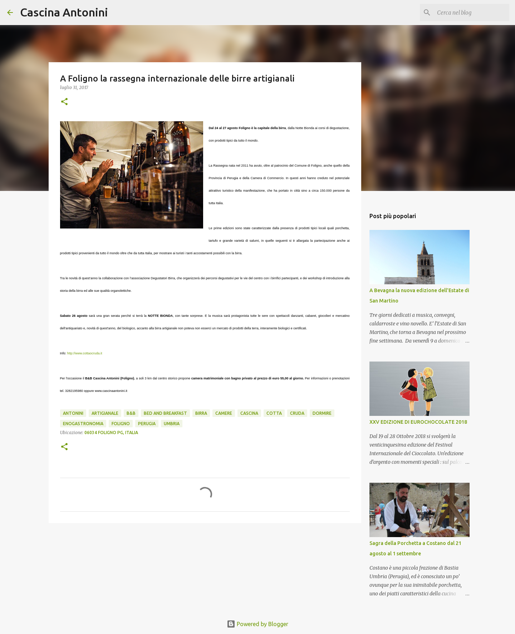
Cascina (249, 413)
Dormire (322, 413)
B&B (131, 413)
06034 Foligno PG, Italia (111, 432)
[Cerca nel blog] (471, 12)
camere (223, 413)
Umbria (172, 423)
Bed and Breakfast (165, 413)
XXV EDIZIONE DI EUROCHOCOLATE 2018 (418, 422)
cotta (274, 413)
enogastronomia (83, 423)
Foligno (121, 423)
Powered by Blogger (257, 624)
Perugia (147, 423)
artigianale (105, 413)
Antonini (73, 413)
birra (201, 413)
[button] (64, 102)
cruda (297, 413)
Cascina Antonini (64, 12)
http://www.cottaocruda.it (84, 353)
